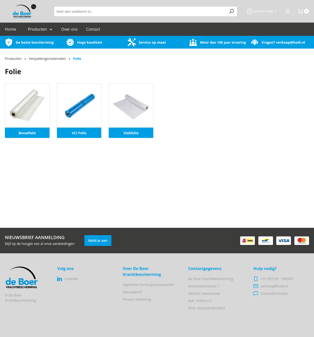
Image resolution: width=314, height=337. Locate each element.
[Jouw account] (287, 11)
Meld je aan (97, 240)
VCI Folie (79, 133)
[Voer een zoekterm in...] (140, 11)
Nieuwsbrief (132, 292)
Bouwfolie (27, 133)
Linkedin (71, 278)
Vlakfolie (130, 133)
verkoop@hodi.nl (290, 42)
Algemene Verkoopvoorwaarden (148, 284)
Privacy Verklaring (137, 299)
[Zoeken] (231, 11)
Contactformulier (274, 293)
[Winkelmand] (301, 11)
